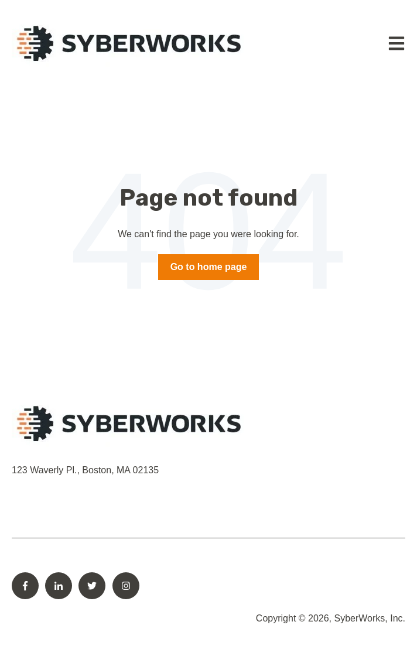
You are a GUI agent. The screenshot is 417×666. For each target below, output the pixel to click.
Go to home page (208, 267)
